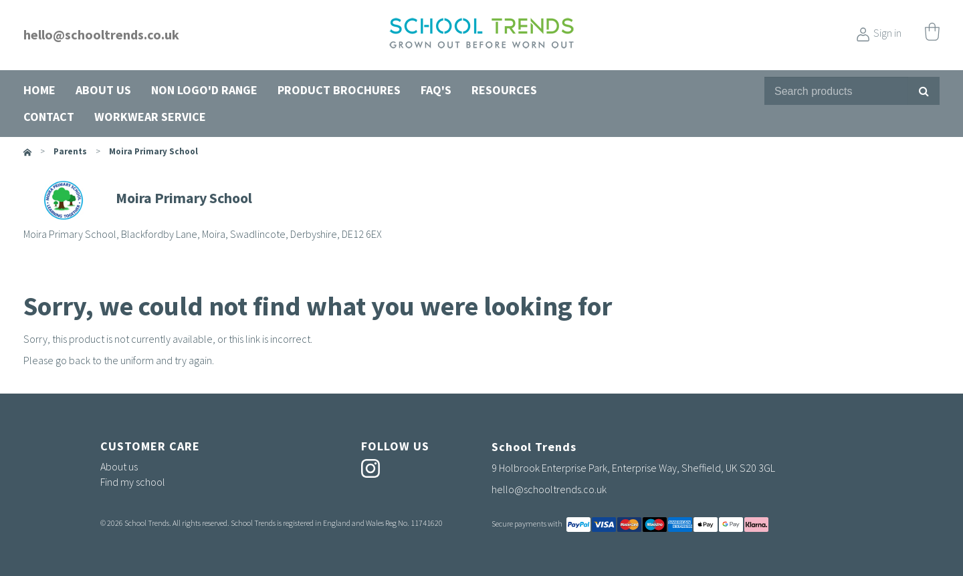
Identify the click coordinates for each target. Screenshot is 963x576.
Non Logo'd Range (204, 90)
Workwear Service (150, 116)
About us (103, 90)
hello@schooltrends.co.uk (101, 34)
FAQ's (436, 90)
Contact (48, 116)
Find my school (132, 481)
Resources (504, 90)
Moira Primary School (153, 151)
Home (39, 90)
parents (70, 151)
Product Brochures (339, 90)
